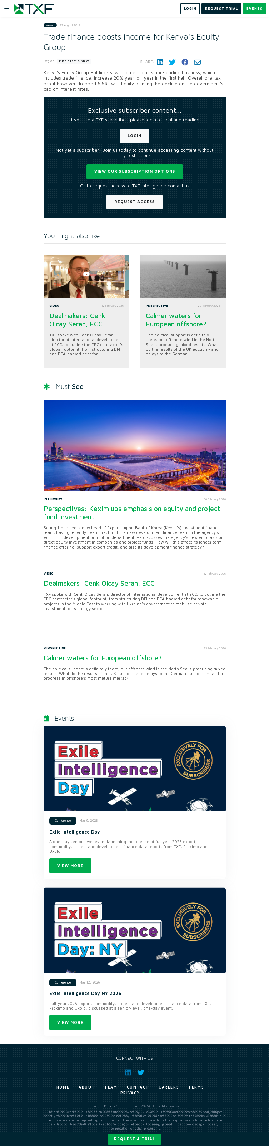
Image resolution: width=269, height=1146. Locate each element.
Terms (196, 1087)
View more (70, 865)
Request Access (134, 201)
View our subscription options (134, 171)
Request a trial (134, 1138)
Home (62, 1087)
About (87, 1087)
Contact (138, 1087)
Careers (169, 1087)
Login (134, 135)
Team (110, 1087)
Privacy (130, 1093)
